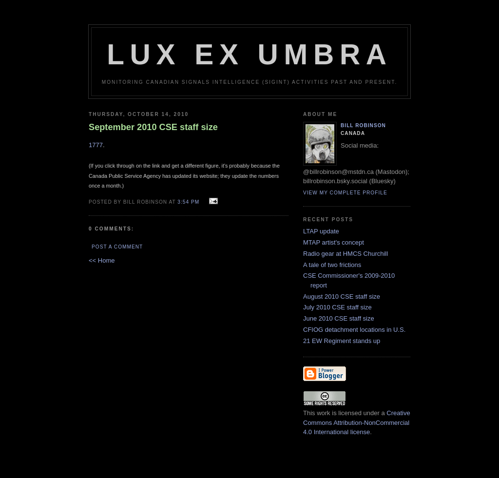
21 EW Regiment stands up (341, 340)
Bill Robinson (363, 125)
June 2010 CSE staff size (338, 318)
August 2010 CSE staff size (341, 296)
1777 (96, 145)
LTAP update (321, 231)
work (323, 413)
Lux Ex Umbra (249, 54)
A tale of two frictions (332, 264)
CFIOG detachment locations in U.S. (354, 329)
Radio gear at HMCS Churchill (345, 253)
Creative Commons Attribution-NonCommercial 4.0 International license (356, 422)
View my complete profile (345, 192)
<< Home (102, 260)
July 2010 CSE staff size (337, 307)
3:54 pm (188, 202)
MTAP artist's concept (333, 242)
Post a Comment (117, 246)
